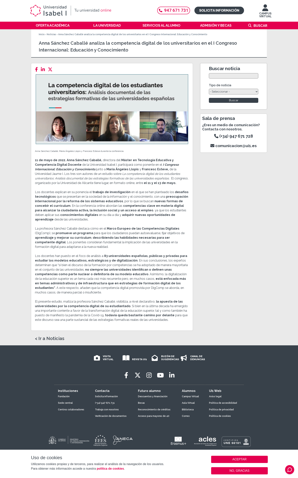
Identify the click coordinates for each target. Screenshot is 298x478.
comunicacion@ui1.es (233, 145)
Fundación (64, 396)
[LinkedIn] (44, 69)
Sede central (65, 403)
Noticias (51, 34)
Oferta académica (53, 25)
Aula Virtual (188, 403)
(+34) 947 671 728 (233, 136)
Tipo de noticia (220, 85)
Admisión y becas (215, 25)
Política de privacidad (221, 409)
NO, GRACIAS (240, 470)
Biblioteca (188, 409)
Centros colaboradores (71, 409)
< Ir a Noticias (49, 338)
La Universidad (107, 25)
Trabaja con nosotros (107, 409)
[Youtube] (160, 375)
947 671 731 (173, 10)
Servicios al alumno (161, 25)
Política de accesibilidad (223, 403)
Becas (141, 403)
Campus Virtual (190, 396)
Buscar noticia (224, 68)
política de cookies (110, 468)
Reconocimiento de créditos (154, 409)
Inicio (42, 34)
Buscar (260, 26)
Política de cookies (220, 416)
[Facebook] (37, 69)
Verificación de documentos (111, 416)
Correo (186, 416)
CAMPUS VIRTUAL (265, 13)
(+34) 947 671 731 (105, 403)
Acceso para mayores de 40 (153, 416)
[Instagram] (149, 375)
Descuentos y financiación (152, 396)
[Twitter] (51, 69)
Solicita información (219, 10)
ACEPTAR (239, 459)
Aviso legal (215, 396)
